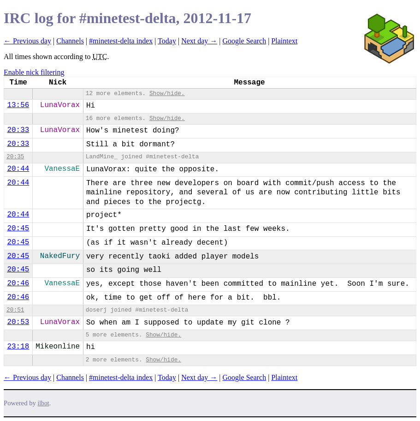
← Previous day (27, 41)
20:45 (18, 228)
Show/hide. (167, 93)
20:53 (18, 322)
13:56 (18, 105)
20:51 (15, 310)
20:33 (18, 130)
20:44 (18, 169)
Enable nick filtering (34, 72)
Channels (70, 41)
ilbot (43, 403)
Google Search (244, 41)
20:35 (15, 156)
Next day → (199, 41)
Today (167, 41)
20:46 (18, 283)
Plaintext (284, 41)
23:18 (18, 347)
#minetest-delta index (121, 41)
